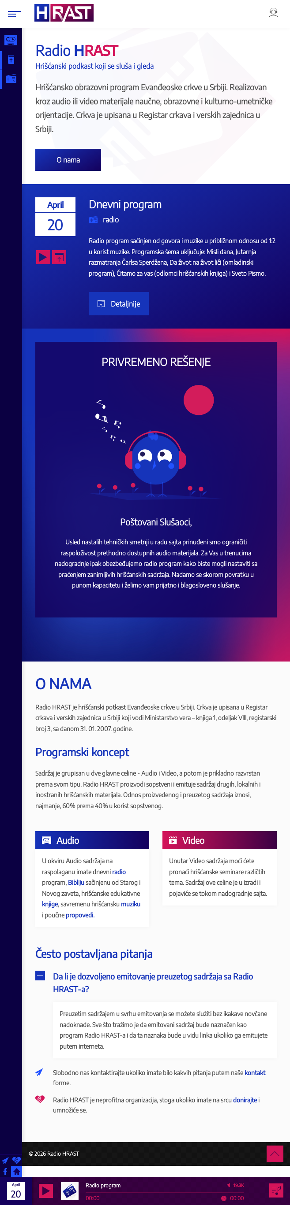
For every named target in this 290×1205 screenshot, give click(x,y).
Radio (18, 79)
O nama (74, 160)
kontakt (261, 1083)
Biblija (18, 60)
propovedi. (62, 925)
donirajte (251, 1110)
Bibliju (82, 882)
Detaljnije (130, 303)
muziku (87, 915)
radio (116, 219)
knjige (87, 904)
